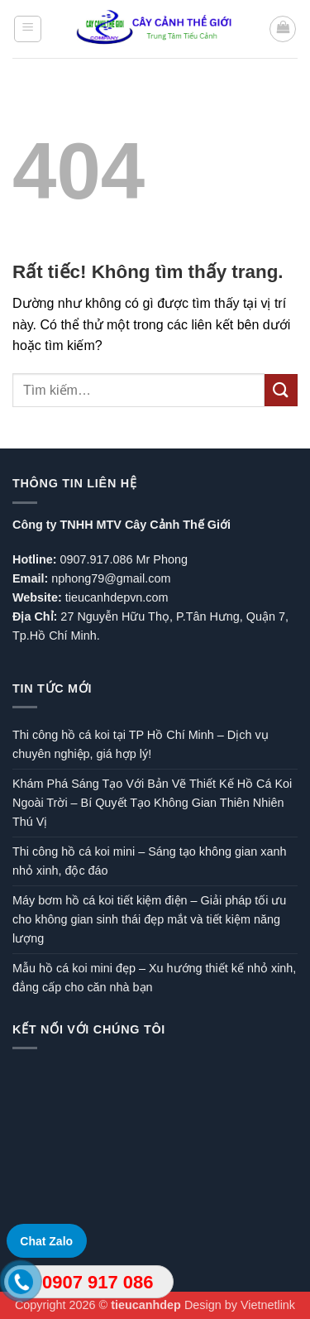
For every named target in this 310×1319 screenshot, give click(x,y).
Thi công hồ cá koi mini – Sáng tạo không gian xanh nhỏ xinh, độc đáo (149, 861)
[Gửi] (281, 390)
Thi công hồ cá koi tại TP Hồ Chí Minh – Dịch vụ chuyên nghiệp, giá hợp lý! (140, 744)
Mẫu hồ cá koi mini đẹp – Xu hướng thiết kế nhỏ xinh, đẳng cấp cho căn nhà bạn (154, 978)
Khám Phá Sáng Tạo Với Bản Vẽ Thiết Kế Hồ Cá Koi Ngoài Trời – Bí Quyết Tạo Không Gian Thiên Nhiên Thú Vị (152, 802)
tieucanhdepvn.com (117, 597)
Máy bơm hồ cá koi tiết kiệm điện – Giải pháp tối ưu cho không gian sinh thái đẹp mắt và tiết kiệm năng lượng (149, 919)
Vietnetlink (268, 1305)
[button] (27, 29)
